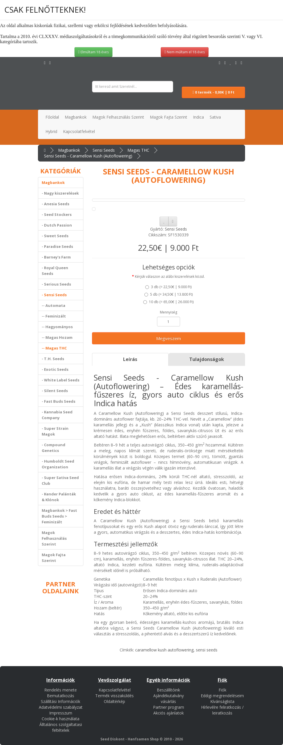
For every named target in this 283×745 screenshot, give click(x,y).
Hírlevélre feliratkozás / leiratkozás (222, 710)
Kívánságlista (222, 701)
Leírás (130, 359)
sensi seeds (206, 650)
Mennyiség (168, 312)
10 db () (168, 301)
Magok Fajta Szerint (54, 557)
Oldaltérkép (114, 701)
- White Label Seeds (60, 380)
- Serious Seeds (56, 284)
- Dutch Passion (57, 225)
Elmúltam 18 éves (93, 52)
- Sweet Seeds (55, 235)
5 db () (168, 294)
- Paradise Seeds (57, 246)
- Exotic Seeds (55, 369)
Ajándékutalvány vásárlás (168, 698)
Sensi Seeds (104, 150)
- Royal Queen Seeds (55, 270)
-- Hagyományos (57, 326)
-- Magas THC (54, 348)
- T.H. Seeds (53, 358)
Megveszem (168, 338)
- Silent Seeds (55, 390)
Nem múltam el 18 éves (185, 52)
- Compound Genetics (53, 447)
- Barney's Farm (56, 257)
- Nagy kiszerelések (60, 193)
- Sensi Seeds (54, 294)
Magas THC (138, 150)
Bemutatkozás (60, 695)
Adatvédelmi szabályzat (61, 707)
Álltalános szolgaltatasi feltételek (60, 727)
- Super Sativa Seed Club (60, 480)
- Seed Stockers (57, 214)
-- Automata (53, 305)
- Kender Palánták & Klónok (59, 496)
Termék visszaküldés (114, 695)
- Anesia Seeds (55, 203)
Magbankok (69, 150)
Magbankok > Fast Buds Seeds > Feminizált (59, 516)
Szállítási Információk (60, 701)
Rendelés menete (60, 690)
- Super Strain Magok (55, 431)
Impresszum (60, 713)
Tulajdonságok (206, 359)
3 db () (168, 286)
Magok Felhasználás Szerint (54, 538)
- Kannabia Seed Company (57, 414)
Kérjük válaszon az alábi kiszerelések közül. (170, 276)
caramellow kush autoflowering (164, 650)
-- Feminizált (54, 316)
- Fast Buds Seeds (58, 401)
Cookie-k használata (60, 718)
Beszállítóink (168, 690)
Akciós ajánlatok (168, 713)
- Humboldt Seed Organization (58, 464)
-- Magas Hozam (57, 337)
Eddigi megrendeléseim (222, 695)
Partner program (168, 707)
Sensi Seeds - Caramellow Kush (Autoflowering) (88, 156)
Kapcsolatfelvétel (115, 690)
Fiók (222, 690)
